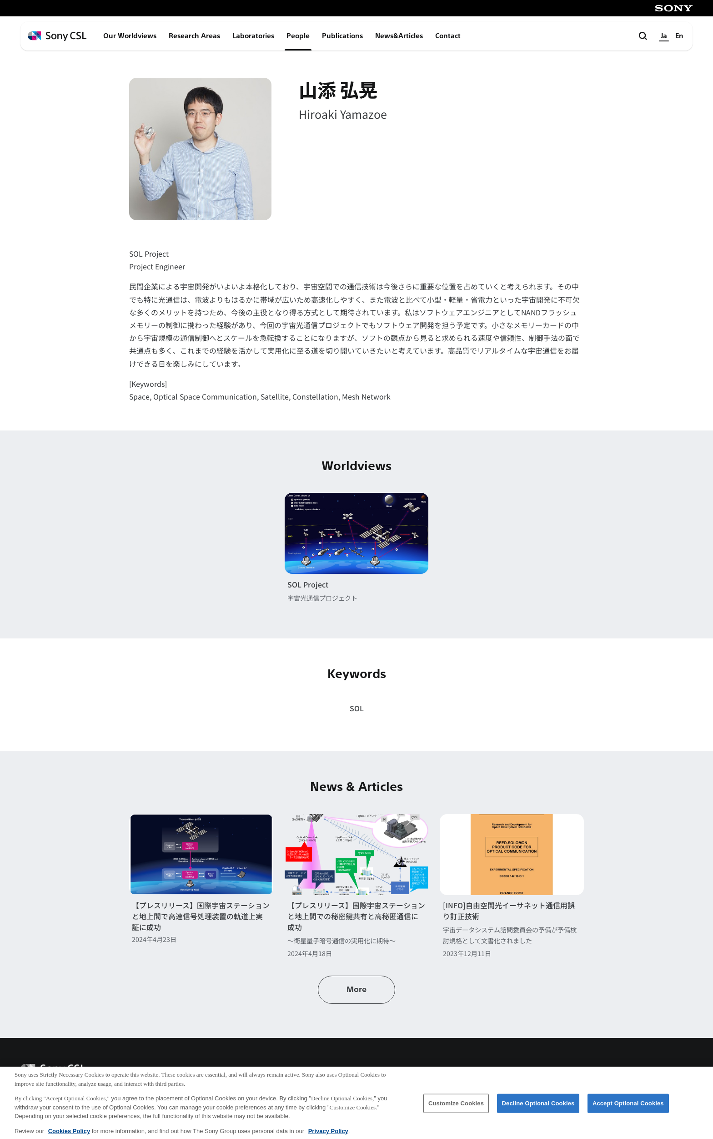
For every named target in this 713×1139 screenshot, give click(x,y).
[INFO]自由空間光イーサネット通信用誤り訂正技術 (509, 910)
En (679, 35)
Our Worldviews (129, 35)
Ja (664, 35)
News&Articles (399, 35)
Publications (342, 35)
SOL (357, 708)
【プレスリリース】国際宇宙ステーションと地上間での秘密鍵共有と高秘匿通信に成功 (356, 916)
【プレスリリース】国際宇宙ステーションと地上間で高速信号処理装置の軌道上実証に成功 (201, 916)
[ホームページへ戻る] (57, 36)
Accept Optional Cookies (628, 1108)
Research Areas (194, 35)
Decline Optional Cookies (538, 1108)
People (298, 35)
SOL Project (307, 584)
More (356, 989)
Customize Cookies (456, 1108)
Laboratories (253, 35)
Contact (448, 35)
